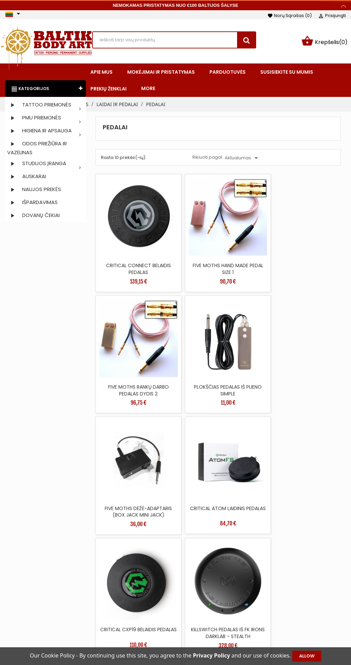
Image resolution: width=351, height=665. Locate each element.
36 (317, 492)
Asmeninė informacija (302, 596)
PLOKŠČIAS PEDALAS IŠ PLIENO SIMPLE (311, 243)
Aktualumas (242, 159)
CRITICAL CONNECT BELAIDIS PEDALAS (124, 243)
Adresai (285, 627)
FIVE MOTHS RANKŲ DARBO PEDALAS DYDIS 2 (249, 246)
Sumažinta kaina (146, 596)
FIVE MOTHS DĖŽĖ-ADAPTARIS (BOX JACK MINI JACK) (125, 347)
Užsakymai (288, 607)
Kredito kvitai (291, 617)
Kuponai (285, 637)
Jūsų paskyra (299, 586)
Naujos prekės (143, 607)
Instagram (31, 611)
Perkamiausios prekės (152, 617)
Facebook (13, 611)
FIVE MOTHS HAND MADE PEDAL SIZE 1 (187, 243)
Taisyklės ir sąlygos (221, 596)
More (148, 89)
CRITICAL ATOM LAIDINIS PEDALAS (187, 344)
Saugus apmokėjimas (224, 627)
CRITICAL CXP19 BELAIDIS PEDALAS (249, 344)
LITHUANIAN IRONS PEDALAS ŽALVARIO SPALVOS (124, 448)
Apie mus (210, 617)
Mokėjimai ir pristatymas (228, 607)
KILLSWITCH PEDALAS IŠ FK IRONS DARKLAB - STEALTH (311, 347)
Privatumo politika (220, 637)
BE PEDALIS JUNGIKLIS (186, 441)
